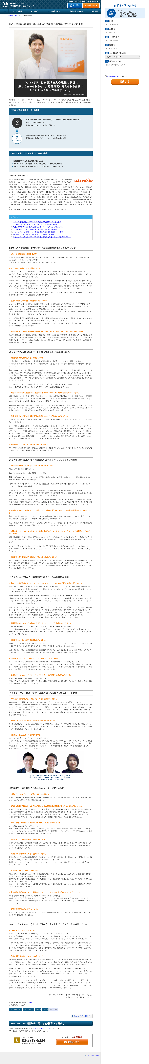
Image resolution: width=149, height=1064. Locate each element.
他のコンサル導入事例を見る (83, 1016)
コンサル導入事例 (53, 11)
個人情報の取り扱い (113, 76)
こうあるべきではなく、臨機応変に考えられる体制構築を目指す (35, 229)
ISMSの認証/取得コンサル (41, 1028)
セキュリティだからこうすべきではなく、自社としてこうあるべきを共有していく (42, 237)
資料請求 (76, 5)
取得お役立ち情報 (76, 11)
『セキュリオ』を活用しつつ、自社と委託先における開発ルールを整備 (38, 232)
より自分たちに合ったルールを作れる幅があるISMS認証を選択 (35, 224)
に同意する (116, 76)
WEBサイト (31, 1002)
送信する (125, 81)
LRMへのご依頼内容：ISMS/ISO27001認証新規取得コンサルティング (37, 222)
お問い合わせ (92, 5)
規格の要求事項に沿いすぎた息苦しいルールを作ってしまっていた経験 (38, 227)
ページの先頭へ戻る (93, 1055)
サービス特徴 (17, 11)
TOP (4, 11)
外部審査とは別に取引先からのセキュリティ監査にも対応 (33, 234)
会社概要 (94, 11)
